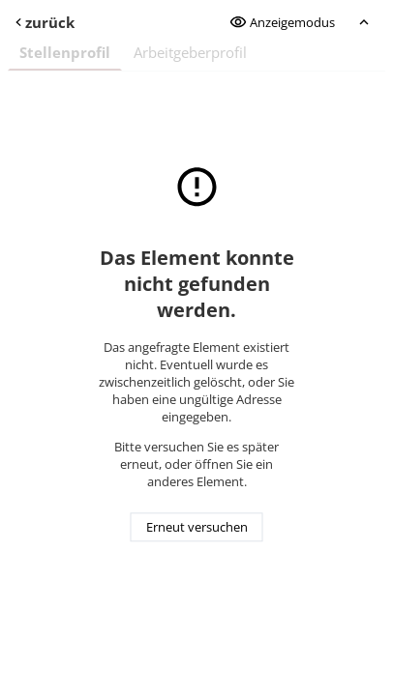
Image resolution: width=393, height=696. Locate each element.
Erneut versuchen (197, 527)
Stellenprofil (64, 52)
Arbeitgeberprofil (190, 52)
